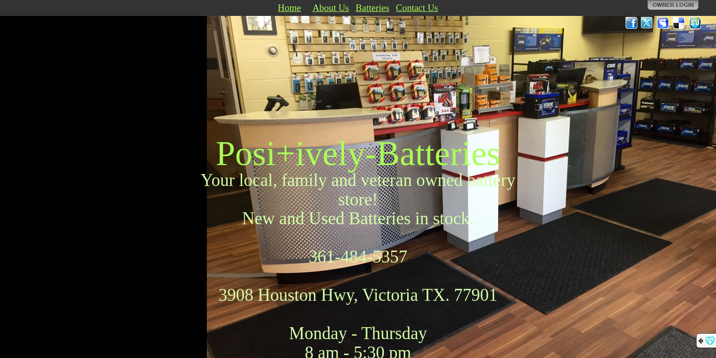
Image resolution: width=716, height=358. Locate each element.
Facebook (631, 23)
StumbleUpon (695, 23)
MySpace (663, 23)
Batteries (372, 7)
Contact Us (417, 7)
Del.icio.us (679, 23)
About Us (331, 7)
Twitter (647, 23)
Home (289, 7)
